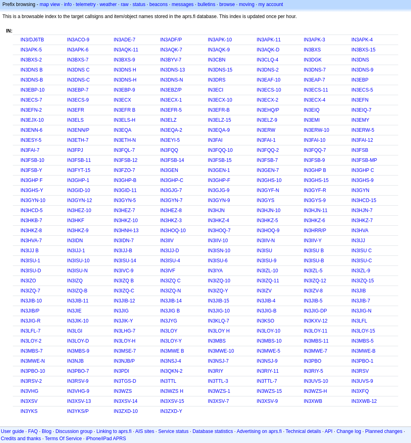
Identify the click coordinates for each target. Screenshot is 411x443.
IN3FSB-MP (364, 160)
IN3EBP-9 (124, 90)
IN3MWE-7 (316, 351)
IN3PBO (312, 361)
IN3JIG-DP (315, 311)
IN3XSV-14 (125, 401)
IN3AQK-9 (219, 50)
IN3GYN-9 (219, 200)
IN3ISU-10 (78, 260)
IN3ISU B (314, 250)
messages (183, 4)
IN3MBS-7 (31, 351)
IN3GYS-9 (315, 200)
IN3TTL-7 (266, 381)
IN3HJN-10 (268, 210)
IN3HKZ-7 (361, 220)
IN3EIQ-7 (361, 110)
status (138, 4)
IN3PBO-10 (32, 371)
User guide (12, 431)
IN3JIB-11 (77, 301)
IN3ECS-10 (268, 90)
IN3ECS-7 (31, 100)
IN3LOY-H (124, 341)
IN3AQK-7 (171, 50)
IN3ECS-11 (316, 90)
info (67, 4)
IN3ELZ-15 (219, 120)
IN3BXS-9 (124, 60)
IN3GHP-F (219, 180)
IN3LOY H (219, 331)
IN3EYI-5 (170, 140)
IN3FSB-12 (125, 160)
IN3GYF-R (315, 190)
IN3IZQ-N (170, 291)
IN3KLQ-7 (218, 321)
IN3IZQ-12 (315, 281)
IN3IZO (28, 281)
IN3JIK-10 (77, 321)
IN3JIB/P (29, 311)
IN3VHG (29, 391)
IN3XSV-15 (172, 401)
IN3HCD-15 (363, 200)
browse (227, 4)
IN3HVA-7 (31, 240)
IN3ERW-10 (317, 130)
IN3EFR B (124, 110)
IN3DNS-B (31, 80)
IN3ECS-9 (78, 100)
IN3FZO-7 (124, 170)
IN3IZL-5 (313, 271)
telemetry (86, 4)
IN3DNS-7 (315, 70)
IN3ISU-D (30, 271)
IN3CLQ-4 (267, 60)
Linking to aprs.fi (113, 431)
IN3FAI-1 (265, 140)
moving (246, 4)
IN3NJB (75, 361)
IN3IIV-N (265, 240)
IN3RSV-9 (77, 381)
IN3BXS (312, 50)
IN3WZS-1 (219, 391)
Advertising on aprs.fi (259, 431)
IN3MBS (217, 341)
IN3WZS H (171, 391)
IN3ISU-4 (170, 260)
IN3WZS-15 (269, 391)
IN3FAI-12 (362, 140)
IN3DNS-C (78, 80)
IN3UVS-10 (316, 381)
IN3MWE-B (363, 351)
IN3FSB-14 (172, 160)
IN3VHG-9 (78, 391)
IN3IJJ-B (123, 250)
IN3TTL (168, 381)
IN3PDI (121, 371)
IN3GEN (169, 170)
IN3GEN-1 (219, 170)
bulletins (206, 4)
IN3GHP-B (125, 180)
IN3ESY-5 (30, 140)
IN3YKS (29, 411)
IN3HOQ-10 (172, 230)
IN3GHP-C (171, 180)
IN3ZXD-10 (126, 411)
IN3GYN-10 (32, 200)
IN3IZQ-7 (30, 291)
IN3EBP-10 (32, 90)
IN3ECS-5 (362, 90)
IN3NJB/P (124, 361)
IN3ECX (122, 100)
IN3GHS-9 (362, 180)
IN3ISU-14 (125, 260)
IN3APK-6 (77, 50)
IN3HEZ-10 (79, 210)
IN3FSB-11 (79, 160)
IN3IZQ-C (124, 291)
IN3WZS (123, 391)
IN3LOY (168, 331)
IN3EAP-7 (314, 80)
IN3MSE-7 (125, 351)
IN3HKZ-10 (126, 220)
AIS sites (144, 431)
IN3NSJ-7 (218, 361)
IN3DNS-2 (267, 70)
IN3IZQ (75, 281)
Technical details (303, 431)
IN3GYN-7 (171, 200)
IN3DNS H (125, 70)
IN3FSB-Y (31, 170)
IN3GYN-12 (79, 200)
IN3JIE (74, 311)
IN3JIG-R (30, 321)
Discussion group (73, 431)
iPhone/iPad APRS (106, 438)
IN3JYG (168, 321)
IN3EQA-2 (171, 130)
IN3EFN (359, 100)
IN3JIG (121, 311)
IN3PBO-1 (362, 361)
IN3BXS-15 (363, 50)
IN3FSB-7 (267, 160)
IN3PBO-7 (78, 371)
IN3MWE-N (32, 361)
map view (50, 4)
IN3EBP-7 (77, 90)
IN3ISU (264, 250)
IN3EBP (359, 80)
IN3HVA (359, 230)
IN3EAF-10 (268, 80)
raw (124, 4)
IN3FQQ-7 (315, 150)
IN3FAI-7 (29, 150)
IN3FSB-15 (220, 160)
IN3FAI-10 (315, 140)
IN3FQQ (169, 150)
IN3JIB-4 (265, 301)
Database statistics (213, 431)
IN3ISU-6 (218, 260)
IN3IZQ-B (77, 291)
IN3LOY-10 (268, 331)
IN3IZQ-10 (219, 281)
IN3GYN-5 (125, 200)
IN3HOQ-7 (219, 230)
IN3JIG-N (361, 311)
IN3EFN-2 (31, 110)
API (328, 431)
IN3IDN (75, 240)
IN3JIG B (170, 311)
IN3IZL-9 (360, 271)
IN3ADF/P (171, 40)
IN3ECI (216, 90)
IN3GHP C (362, 170)
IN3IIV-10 (218, 240)
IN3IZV (263, 291)
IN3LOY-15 (363, 331)
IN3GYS (265, 200)
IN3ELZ (168, 120)
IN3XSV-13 (79, 401)
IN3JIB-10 (31, 301)
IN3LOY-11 (316, 331)
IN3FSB (359, 150)
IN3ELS (75, 120)
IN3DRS (217, 80)
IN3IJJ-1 (76, 250)
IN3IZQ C (170, 281)
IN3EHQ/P (267, 110)
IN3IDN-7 (124, 240)
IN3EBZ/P (170, 90)
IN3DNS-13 (172, 70)
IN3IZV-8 (313, 291)
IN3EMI (312, 120)
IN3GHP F (31, 180)
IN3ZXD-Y (171, 411)
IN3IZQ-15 (362, 281)
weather (108, 4)
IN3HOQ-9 (267, 230)
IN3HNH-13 (126, 230)
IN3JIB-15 (218, 301)
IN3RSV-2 (31, 381)
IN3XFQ (359, 391)
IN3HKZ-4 (218, 220)
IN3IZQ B (124, 281)
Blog (46, 431)
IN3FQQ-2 (267, 150)
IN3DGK (313, 60)
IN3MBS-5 (362, 341)
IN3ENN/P (78, 130)
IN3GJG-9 (219, 190)
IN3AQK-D (267, 50)
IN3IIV (166, 240)
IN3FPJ (75, 150)
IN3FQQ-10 (220, 150)
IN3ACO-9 (78, 40)
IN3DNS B (31, 70)
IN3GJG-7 (171, 190)
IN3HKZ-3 (170, 220)
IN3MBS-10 (268, 341)
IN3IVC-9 (123, 271)
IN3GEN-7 (267, 170)
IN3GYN (360, 190)
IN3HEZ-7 (124, 210)
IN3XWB (313, 401)
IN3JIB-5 (313, 301)
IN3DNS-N (171, 80)
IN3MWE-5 (268, 351)
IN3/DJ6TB (32, 40)
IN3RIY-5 (313, 371)
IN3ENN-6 (31, 130)
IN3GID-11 (125, 190)
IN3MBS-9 (78, 351)
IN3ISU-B (314, 260)
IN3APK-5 (31, 50)
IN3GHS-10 (268, 180)
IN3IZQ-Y (218, 291)
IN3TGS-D (125, 381)
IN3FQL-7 (124, 150)
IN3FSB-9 (314, 160)
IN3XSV (29, 401)
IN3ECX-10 (220, 100)
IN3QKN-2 (171, 371)
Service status (173, 431)
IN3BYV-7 (170, 60)
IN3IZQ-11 (267, 281)
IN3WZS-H (315, 391)
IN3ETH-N (125, 140)
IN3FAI (215, 140)
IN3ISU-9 (266, 260)
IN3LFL (359, 321)
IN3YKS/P (78, 411)
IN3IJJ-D (169, 250)
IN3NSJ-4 (170, 361)
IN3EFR (75, 110)
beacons (158, 4)
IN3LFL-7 (30, 331)
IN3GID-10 (78, 190)
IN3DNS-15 (220, 70)
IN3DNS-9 (362, 70)
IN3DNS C (78, 70)
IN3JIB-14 (170, 301)
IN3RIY (216, 371)
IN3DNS (360, 60)
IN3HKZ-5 (267, 220)
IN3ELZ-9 (266, 120)
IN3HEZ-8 (170, 210)
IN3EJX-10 (32, 120)
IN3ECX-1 (171, 100)
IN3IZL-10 (267, 271)
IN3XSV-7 (218, 401)
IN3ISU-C (361, 260)
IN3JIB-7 (360, 301)
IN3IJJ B (29, 250)
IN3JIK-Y (123, 321)
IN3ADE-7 (124, 40)
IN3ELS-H (124, 120)
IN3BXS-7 (77, 60)
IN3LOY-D (78, 341)
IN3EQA (122, 130)
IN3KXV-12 (316, 321)
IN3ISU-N (77, 271)
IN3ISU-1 (30, 260)
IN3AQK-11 (126, 50)
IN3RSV (359, 371)
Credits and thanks (21, 438)
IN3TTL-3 (218, 381)
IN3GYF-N (267, 190)
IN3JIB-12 (124, 301)
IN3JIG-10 (219, 311)
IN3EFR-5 (170, 110)
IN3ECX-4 (315, 100)
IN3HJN (216, 210)
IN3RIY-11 (267, 371)
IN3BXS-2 (31, 60)
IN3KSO (265, 321)
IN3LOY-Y (171, 341)
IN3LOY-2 (30, 341)
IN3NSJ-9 (266, 361)
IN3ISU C (361, 250)
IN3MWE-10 (221, 351)
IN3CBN (217, 60)
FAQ (33, 431)
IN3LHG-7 (124, 331)
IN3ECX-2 (267, 100)
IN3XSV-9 (267, 401)
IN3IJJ (358, 240)
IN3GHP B (315, 170)
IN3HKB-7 (31, 220)
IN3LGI (74, 331)
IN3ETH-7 (77, 140)
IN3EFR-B (219, 110)
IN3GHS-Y (31, 190)
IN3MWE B (172, 351)
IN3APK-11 (268, 40)
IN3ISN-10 (219, 250)
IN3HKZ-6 (314, 220)
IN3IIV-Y (313, 240)
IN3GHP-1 (78, 180)
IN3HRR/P (315, 230)
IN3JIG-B (266, 311)
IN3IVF (167, 271)
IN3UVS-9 (362, 381)
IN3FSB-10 (32, 160)
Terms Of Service (63, 438)
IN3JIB (358, 291)
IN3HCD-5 (31, 210)
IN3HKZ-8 (31, 230)
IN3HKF (75, 220)
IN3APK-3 (314, 40)
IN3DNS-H (125, 80)
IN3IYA (215, 271)
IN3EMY (360, 120)
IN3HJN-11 (316, 210)
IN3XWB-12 (363, 401)
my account (270, 4)
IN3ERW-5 (362, 130)
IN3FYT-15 (78, 170)
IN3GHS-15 (316, 180)
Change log (348, 431)
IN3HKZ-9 (77, 230)
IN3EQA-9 (219, 130)
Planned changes (384, 431)
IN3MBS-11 (316, 341)
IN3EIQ (311, 110)
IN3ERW (265, 130)
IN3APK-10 (220, 40)
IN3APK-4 (361, 40)
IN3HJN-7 (361, 210)
